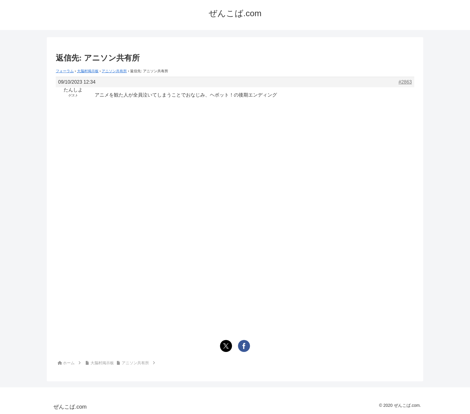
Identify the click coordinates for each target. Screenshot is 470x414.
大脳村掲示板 (88, 71)
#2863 (405, 82)
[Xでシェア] (226, 346)
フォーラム (65, 71)
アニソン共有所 (114, 71)
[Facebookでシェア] (244, 346)
